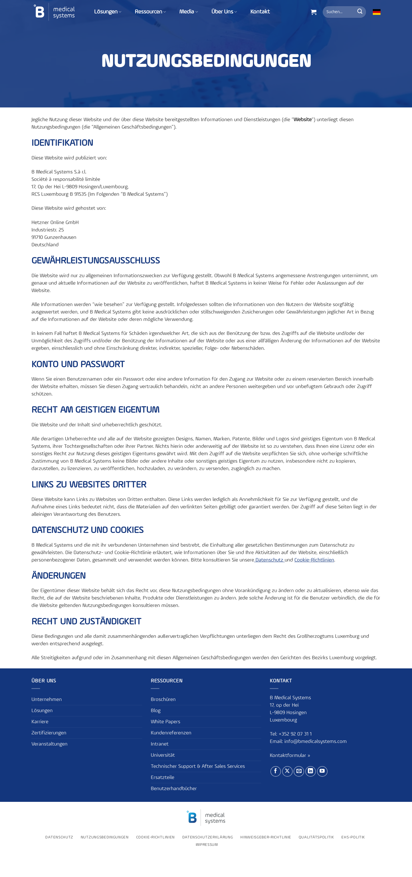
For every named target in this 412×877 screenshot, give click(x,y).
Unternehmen (46, 699)
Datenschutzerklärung (207, 837)
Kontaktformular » (290, 755)
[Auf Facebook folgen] (275, 771)
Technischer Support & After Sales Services (198, 766)
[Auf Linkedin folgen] (310, 771)
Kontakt (260, 12)
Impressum (207, 845)
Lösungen (107, 12)
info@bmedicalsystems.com (315, 741)
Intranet (160, 744)
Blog (156, 710)
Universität (163, 755)
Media (188, 12)
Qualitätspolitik (316, 837)
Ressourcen (150, 12)
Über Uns (224, 12)
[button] (313, 12)
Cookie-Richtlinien (314, 560)
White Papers (165, 721)
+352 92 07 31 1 (296, 734)
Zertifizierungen (48, 733)
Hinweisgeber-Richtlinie (265, 837)
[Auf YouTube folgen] (322, 771)
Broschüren (163, 699)
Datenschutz (269, 560)
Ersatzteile (162, 777)
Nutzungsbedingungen (105, 837)
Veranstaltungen (49, 744)
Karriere (39, 721)
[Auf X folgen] (287, 771)
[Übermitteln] (359, 12)
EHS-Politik (353, 837)
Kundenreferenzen (171, 733)
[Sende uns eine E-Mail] (299, 771)
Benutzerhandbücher (174, 788)
